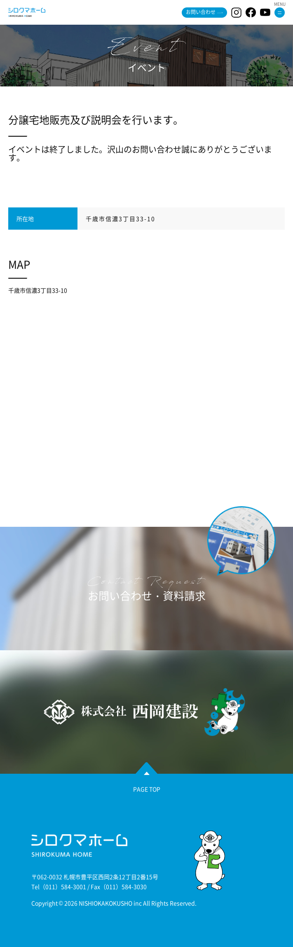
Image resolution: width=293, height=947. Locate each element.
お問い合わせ (201, 11)
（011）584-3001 (63, 886)
